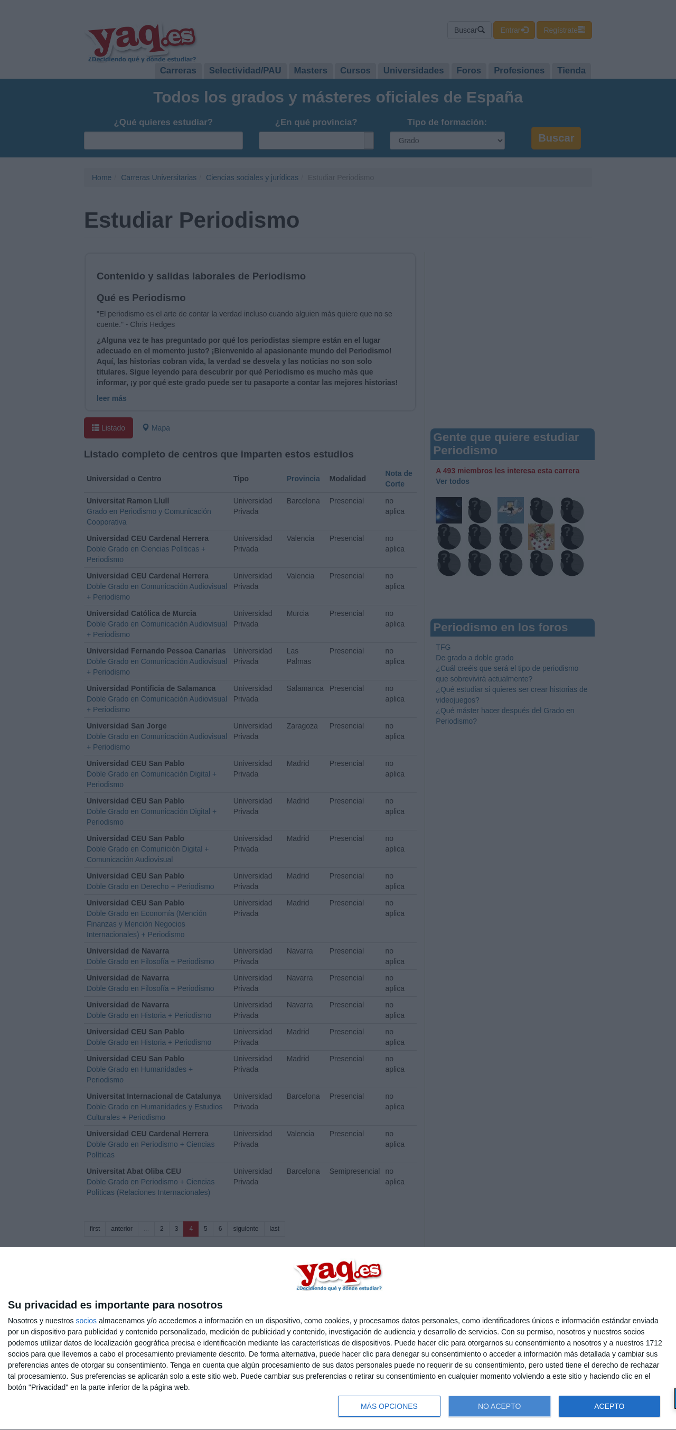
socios (86, 1320)
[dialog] (338, 1339)
